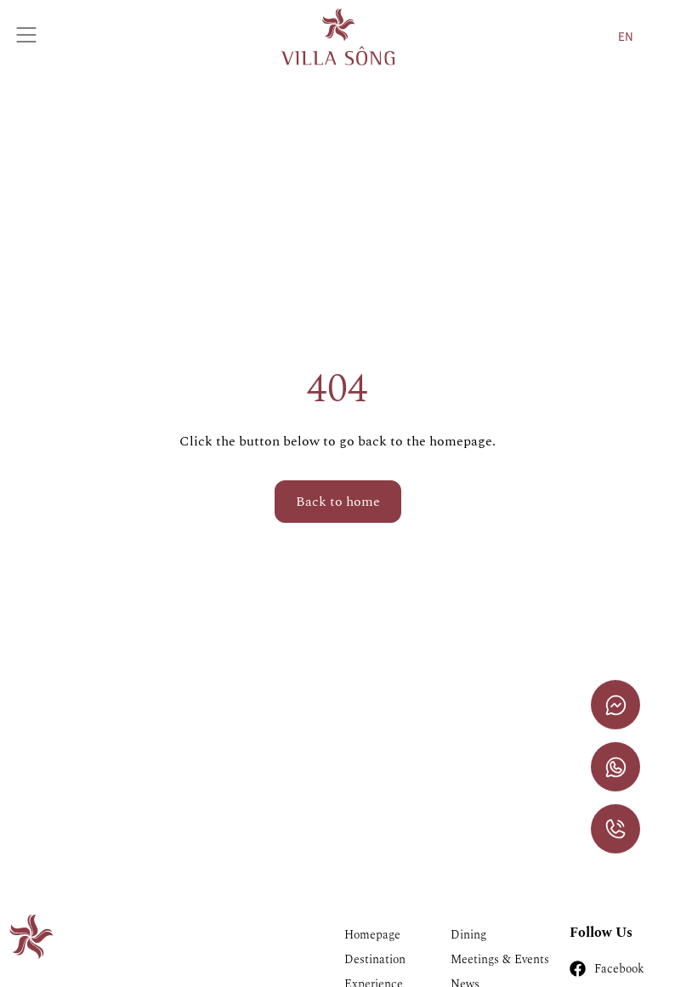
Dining (468, 935)
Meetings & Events (500, 959)
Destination (375, 959)
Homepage (372, 935)
